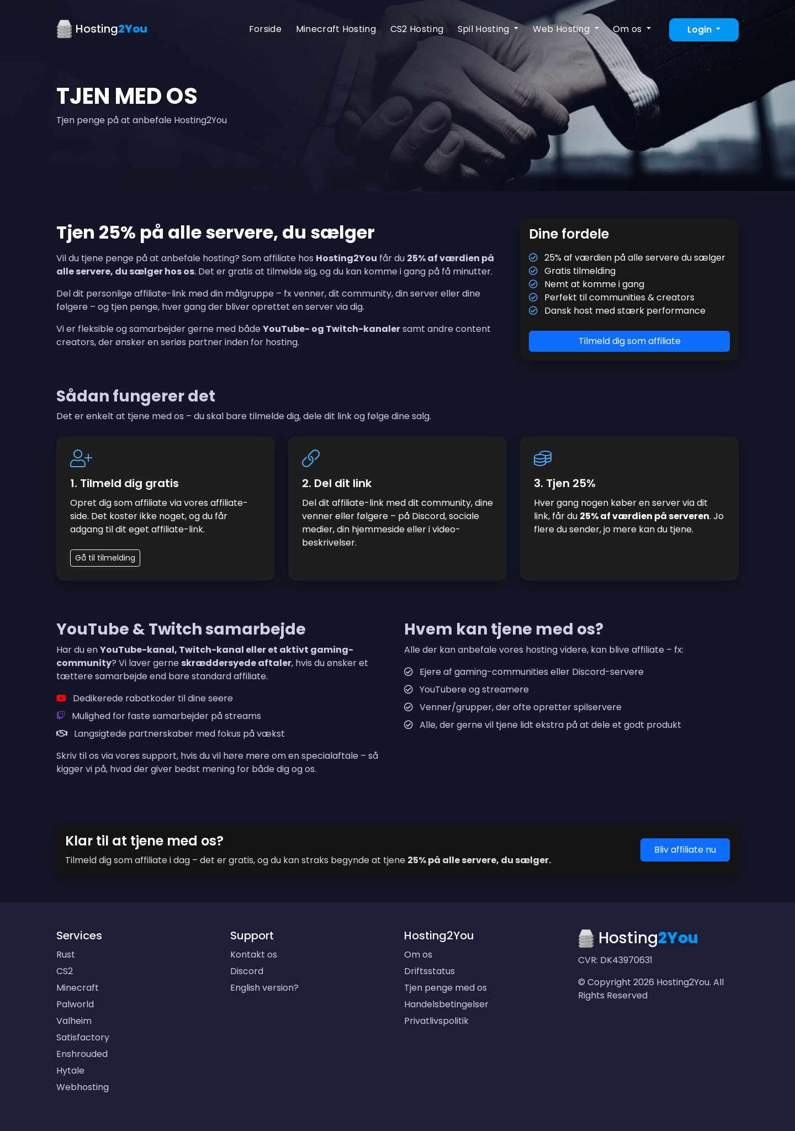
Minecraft (77, 987)
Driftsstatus (429, 971)
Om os (418, 954)
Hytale (70, 1070)
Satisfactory (82, 1037)
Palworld (75, 1004)
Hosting (101, 29)
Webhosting (82, 1087)
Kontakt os (253, 954)
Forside (265, 29)
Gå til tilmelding (105, 557)
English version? (264, 987)
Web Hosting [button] (562, 29)
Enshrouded (82, 1054)
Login (700, 29)
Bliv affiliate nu (685, 849)
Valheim (74, 1020)
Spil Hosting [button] (485, 29)
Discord (246, 971)
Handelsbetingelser (446, 1004)
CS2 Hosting (417, 29)
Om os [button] (628, 29)
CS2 (64, 971)
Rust (65, 954)
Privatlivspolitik (436, 1020)
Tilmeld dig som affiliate (630, 341)
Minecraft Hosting (336, 29)
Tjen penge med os (445, 987)
